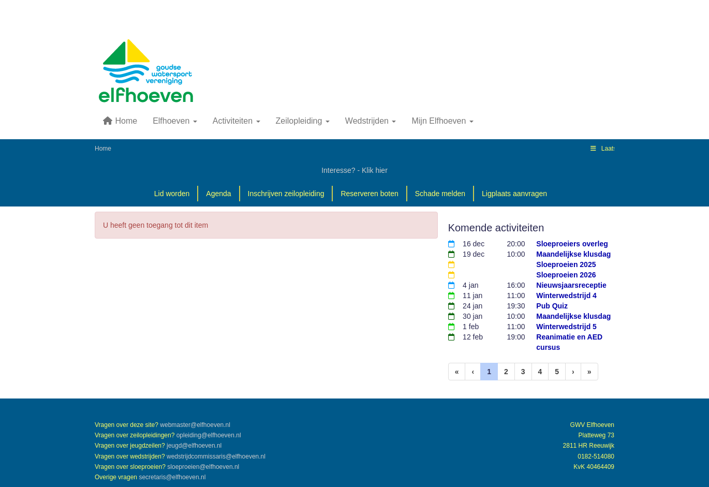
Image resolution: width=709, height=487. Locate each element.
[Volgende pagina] (573, 371)
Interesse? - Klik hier (354, 170)
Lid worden (172, 193)
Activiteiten (236, 120)
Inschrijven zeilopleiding (286, 193)
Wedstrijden (370, 120)
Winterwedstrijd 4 (566, 295)
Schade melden (440, 193)
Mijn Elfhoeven (442, 120)
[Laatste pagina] (589, 371)
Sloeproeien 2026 (566, 275)
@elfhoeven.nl (195, 425)
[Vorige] (473, 371)
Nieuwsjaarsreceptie (571, 285)
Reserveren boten (369, 193)
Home (119, 120)
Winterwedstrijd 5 (566, 326)
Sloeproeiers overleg (572, 244)
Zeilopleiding (303, 120)
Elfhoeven (175, 120)
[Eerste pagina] (457, 371)
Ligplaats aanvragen (514, 193)
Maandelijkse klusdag (573, 254)
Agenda (218, 193)
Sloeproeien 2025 (566, 264)
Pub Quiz (552, 306)
